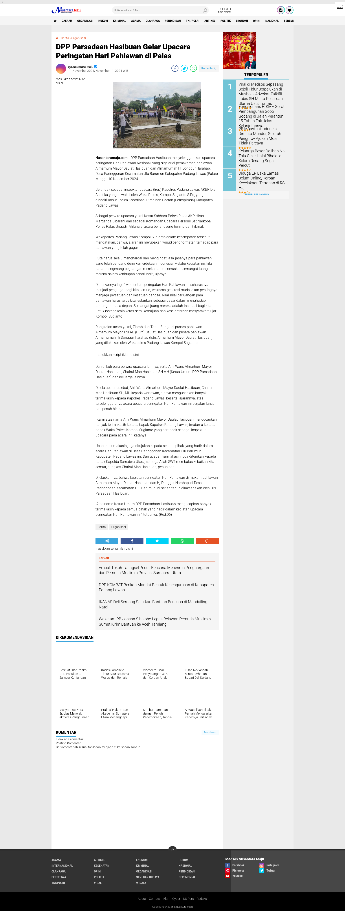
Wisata (141, 883)
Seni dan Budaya (147, 877)
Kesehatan (101, 865)
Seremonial (292, 20)
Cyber (176, 898)
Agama (136, 20)
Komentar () (209, 68)
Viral (98, 883)
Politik (225, 20)
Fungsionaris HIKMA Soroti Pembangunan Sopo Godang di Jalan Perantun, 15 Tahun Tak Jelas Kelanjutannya (261, 113)
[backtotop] (172, 850)
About (142, 898)
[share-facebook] (174, 68)
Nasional (272, 20)
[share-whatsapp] (193, 68)
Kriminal (119, 20)
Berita (65, 38)
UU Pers (188, 898)
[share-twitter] (184, 68)
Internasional (62, 865)
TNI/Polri (192, 20)
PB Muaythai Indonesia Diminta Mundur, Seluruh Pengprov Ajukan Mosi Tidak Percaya (261, 135)
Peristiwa (58, 877)
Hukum (103, 20)
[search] (160, 10)
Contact (154, 898)
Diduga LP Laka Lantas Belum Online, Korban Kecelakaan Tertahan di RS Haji (262, 177)
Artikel (209, 20)
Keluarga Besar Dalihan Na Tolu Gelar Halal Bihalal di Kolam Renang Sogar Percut (260, 155)
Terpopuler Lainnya (256, 194)
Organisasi (85, 20)
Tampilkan (210, 732)
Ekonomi (242, 20)
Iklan (166, 898)
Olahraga (153, 20)
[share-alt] (106, 541)
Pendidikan (173, 20)
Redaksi (202, 898)
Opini (256, 20)
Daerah (67, 20)
